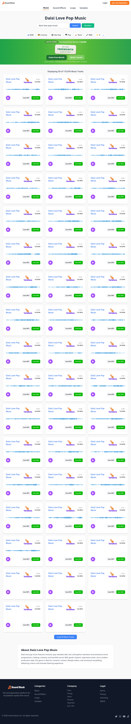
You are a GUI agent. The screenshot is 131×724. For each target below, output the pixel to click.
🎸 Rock (78, 35)
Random (88, 25)
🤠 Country (42, 35)
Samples (84, 8)
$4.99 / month (76, 57)
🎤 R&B (89, 35)
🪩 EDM (30, 35)
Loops (73, 8)
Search (75, 25)
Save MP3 (26, 98)
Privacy (103, 694)
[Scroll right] (103, 35)
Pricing (69, 693)
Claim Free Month (56, 57)
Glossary (70, 700)
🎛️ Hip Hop (56, 35)
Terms (102, 690)
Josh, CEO (70, 706)
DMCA (102, 701)
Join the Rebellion (119, 3)
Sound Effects (59, 8)
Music (46, 7)
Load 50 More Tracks (65, 637)
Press (69, 690)
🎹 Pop (68, 35)
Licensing (104, 698)
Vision (69, 697)
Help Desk (71, 703)
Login (105, 3)
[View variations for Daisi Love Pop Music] (27, 80)
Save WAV (36, 98)
